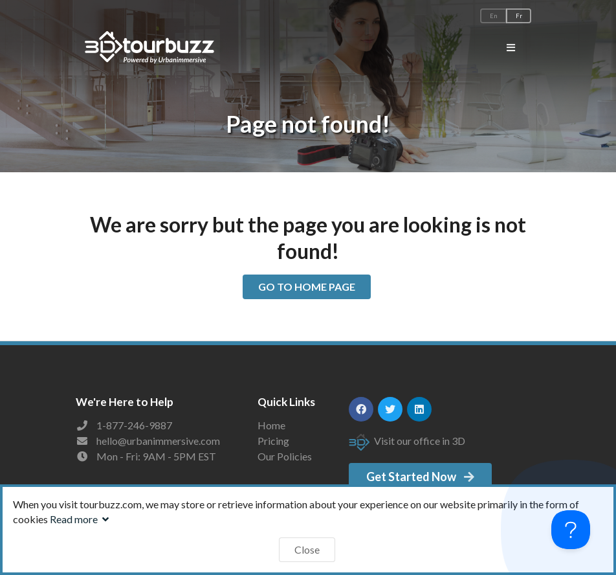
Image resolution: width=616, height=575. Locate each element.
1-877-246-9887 (134, 425)
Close (307, 549)
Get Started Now (421, 476)
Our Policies (285, 456)
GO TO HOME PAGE (306, 286)
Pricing (273, 440)
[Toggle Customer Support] (570, 529)
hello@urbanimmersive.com (158, 440)
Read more (81, 519)
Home (271, 425)
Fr (519, 15)
